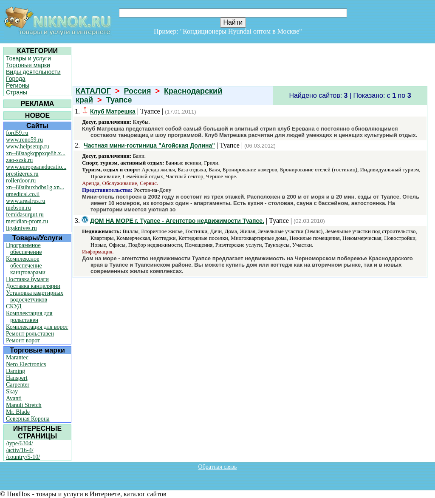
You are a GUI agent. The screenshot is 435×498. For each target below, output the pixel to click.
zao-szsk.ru (19, 160)
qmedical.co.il (23, 194)
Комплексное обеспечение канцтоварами (25, 266)
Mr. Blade (18, 412)
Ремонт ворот (23, 340)
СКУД (13, 306)
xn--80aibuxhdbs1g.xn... (35, 187)
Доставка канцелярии (33, 286)
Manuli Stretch (24, 405)
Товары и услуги (28, 58)
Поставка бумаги (27, 279)
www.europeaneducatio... (36, 167)
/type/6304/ (19, 443)
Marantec (17, 357)
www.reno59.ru (24, 140)
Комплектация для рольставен (29, 316)
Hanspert (17, 378)
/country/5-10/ (23, 457)
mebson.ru (18, 208)
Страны (16, 92)
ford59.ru (17, 133)
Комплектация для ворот (37, 327)
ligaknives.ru (21, 228)
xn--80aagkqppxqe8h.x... (35, 153)
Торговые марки (28, 65)
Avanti (14, 398)
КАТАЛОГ (93, 91)
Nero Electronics (26, 364)
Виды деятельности (33, 71)
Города (15, 78)
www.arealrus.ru (25, 201)
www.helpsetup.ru (27, 146)
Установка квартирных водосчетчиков (34, 296)
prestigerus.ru (22, 174)
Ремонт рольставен (30, 333)
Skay (12, 391)
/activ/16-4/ (20, 450)
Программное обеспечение (24, 248)
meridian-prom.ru (27, 221)
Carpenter (17, 384)
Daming (15, 371)
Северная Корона (27, 418)
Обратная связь (217, 467)
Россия (137, 91)
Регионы (17, 85)
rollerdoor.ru (21, 180)
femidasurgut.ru (25, 214)
